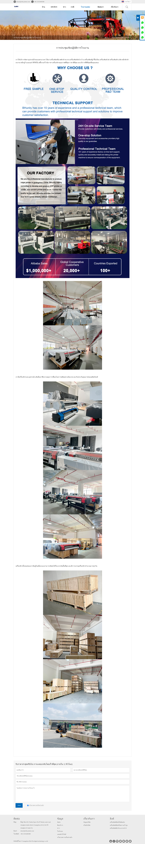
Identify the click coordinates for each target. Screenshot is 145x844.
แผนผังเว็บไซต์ (61, 834)
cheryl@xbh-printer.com (23, 1)
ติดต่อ (17, 818)
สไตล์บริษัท (86, 825)
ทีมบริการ (60, 825)
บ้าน (43, 7)
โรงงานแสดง (85, 7)
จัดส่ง (58, 822)
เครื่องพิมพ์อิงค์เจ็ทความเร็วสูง (119, 825)
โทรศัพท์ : (16, 834)
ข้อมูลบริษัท (86, 822)
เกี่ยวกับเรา (114, 7)
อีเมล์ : (15, 831)
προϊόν (54, 7)
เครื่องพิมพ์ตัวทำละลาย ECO (118, 828)
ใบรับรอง (60, 831)
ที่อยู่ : (15, 822)
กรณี (72, 7)
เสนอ (19, 805)
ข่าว (64, 7)
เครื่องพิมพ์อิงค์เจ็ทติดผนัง (117, 822)
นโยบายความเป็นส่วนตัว (64, 837)
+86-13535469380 (39, 1)
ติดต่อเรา (101, 7)
